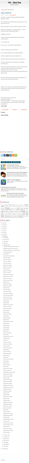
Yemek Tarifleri (20, 217)
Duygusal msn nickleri (8, 336)
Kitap (25, 209)
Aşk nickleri (5, 366)
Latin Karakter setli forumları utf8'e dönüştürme (17, 172)
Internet (18, 209)
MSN (6, 9)
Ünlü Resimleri (13, 216)
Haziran (5, 436)
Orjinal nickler (6, 392)
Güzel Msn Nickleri (7, 391)
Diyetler (26, 205)
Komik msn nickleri (7, 308)
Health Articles (9, 209)
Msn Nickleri (6, 331)
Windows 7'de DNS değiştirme (13, 179)
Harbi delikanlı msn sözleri (9, 372)
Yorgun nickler (6, 346)
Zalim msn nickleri (7, 306)
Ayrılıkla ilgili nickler (7, 404)
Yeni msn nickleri (7, 342)
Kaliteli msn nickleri (7, 284)
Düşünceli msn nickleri (8, 387)
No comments (13, 15)
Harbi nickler (6, 334)
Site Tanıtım (7, 214)
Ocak (5, 446)
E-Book (10, 206)
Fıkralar (7, 208)
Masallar (16, 211)
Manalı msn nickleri (7, 406)
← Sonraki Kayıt (4, 109)
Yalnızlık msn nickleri (7, 299)
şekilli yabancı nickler (8, 415)
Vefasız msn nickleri (7, 379)
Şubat (5, 444)
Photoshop (14, 213)
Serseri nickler (6, 377)
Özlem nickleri (6, 269)
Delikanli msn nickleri (8, 402)
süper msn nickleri (7, 408)
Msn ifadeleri (6, 254)
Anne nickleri (6, 323)
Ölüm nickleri (6, 282)
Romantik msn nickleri (8, 295)
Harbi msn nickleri (7, 370)
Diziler (2, 206)
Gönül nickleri (6, 327)
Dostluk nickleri (6, 400)
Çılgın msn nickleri (7, 314)
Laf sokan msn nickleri (8, 359)
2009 (3, 234)
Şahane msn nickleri (7, 396)
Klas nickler (5, 357)
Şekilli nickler (6, 319)
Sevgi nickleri (6, 301)
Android (2, 205)
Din (23, 205)
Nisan (5, 440)
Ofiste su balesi (6, 257)
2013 (3, 226)
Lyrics (3, 211)
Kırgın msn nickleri (7, 278)
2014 (3, 224)
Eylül (5, 243)
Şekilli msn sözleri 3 (7, 265)
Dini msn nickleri (7, 289)
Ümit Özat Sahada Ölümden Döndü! (11, 246)
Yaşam (15, 217)
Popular (3, 162)
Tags (9, 162)
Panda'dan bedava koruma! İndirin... (9, 187)
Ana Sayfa (14, 109)
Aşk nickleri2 (6, 13)
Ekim (5, 241)
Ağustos (6, 245)
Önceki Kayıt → (24, 109)
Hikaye (14, 209)
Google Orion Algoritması (9, 255)
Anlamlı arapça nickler (8, 424)
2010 (3, 232)
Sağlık (23, 213)
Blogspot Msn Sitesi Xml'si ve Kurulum (15, 193)
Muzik (27, 211)
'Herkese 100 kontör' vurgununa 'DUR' (11, 250)
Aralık (5, 237)
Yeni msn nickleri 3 (7, 259)
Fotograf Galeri (13, 208)
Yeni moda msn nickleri (8, 274)
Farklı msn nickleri (7, 291)
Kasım (5, 239)
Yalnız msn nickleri (7, 297)
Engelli (24, 206)
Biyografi (13, 205)
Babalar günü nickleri (8, 374)
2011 (3, 230)
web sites (3, 460)
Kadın (21, 209)
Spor (20, 214)
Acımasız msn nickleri (8, 423)
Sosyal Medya (13, 214)
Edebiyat (14, 206)
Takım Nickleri (6, 417)
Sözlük (17, 214)
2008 (3, 236)
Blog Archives (16, 162)
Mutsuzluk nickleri (7, 353)
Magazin (7, 211)
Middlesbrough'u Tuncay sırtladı (10, 248)
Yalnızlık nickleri (6, 317)
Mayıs (5, 438)
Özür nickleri (6, 316)
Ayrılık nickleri (6, 310)
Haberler (3, 209)
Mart (5, 442)
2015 (3, 223)
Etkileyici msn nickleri (8, 276)
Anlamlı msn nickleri (7, 344)
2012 (3, 228)
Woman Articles (9, 217)
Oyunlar (9, 213)
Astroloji (6, 205)
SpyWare (23, 214)
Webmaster (3, 217)
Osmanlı (5, 213)
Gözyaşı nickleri (6, 411)
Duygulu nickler (6, 364)
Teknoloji (7, 216)
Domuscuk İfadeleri (7, 252)
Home (2, 9)
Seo (27, 213)
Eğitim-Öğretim (19, 206)
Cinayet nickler (6, 338)
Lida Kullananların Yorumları (13, 165)
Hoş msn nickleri (7, 272)
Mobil (19, 211)
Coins (17, 205)
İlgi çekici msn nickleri (8, 304)
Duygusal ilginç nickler (8, 419)
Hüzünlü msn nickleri (7, 280)
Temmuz (6, 435)
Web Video (25, 216)
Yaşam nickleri (6, 421)
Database (20, 205)
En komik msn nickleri (8, 293)
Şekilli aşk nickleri (7, 389)
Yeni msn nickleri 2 (7, 261)
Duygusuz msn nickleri (8, 321)
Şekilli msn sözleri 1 (7, 267)
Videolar (20, 216)
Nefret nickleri (6, 287)
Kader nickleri (6, 426)
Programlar (19, 213)
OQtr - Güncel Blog (14, 2)
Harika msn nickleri (7, 381)
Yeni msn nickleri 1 (7, 263)
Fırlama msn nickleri (7, 347)
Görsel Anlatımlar (24, 208)
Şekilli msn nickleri (7, 270)
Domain (6, 206)
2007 (3, 448)
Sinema (2, 214)
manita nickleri (6, 432)
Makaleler (12, 211)
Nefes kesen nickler (7, 383)
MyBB (2, 213)
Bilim (10, 205)
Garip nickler (6, 361)
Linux (27, 209)
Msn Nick (5, 340)
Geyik (18, 208)
